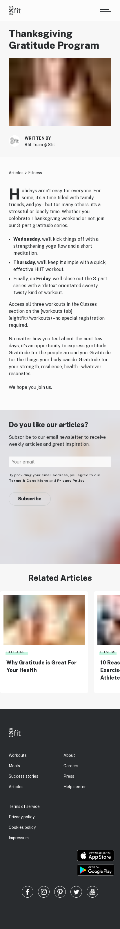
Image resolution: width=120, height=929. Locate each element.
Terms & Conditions (28, 481)
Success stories (23, 776)
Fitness (35, 172)
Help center (74, 786)
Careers (70, 765)
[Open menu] (105, 10)
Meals (14, 765)
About (69, 755)
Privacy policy (21, 817)
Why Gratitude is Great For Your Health (41, 666)
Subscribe (29, 499)
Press (68, 776)
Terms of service (24, 806)
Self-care (16, 652)
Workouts (18, 755)
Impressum (19, 837)
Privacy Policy (71, 481)
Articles (16, 172)
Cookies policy (22, 827)
